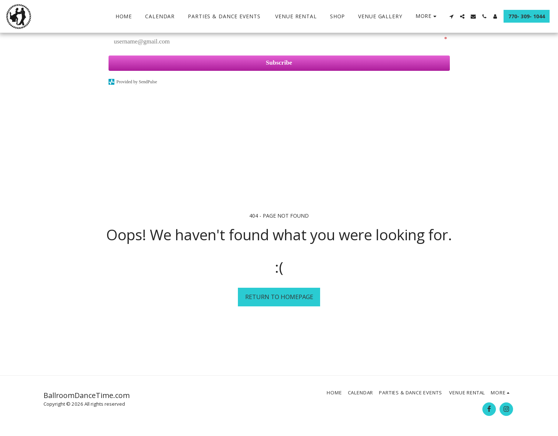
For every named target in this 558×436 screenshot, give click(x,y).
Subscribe (279, 62)
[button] (451, 16)
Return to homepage (279, 296)
